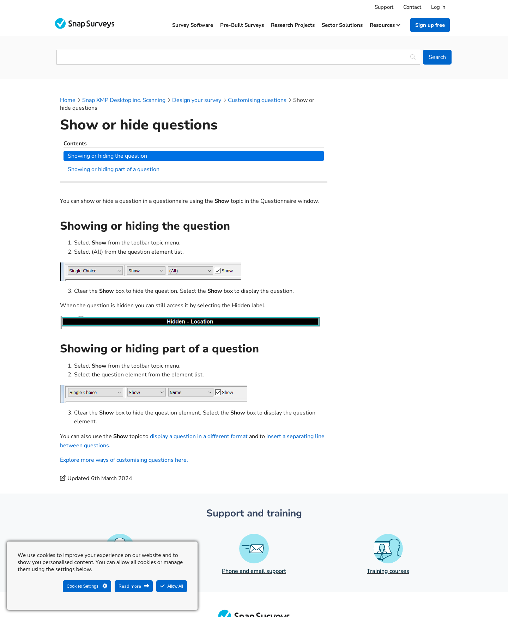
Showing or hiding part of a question (393, 125)
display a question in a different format (199, 376)
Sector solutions (342, 25)
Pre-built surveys (242, 25)
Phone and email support (254, 511)
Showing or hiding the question (387, 112)
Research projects (293, 25)
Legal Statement (229, 594)
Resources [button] (385, 25)
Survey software (192, 25)
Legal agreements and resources (298, 594)
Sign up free (430, 25)
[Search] (437, 57)
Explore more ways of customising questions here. (124, 400)
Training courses (388, 511)
